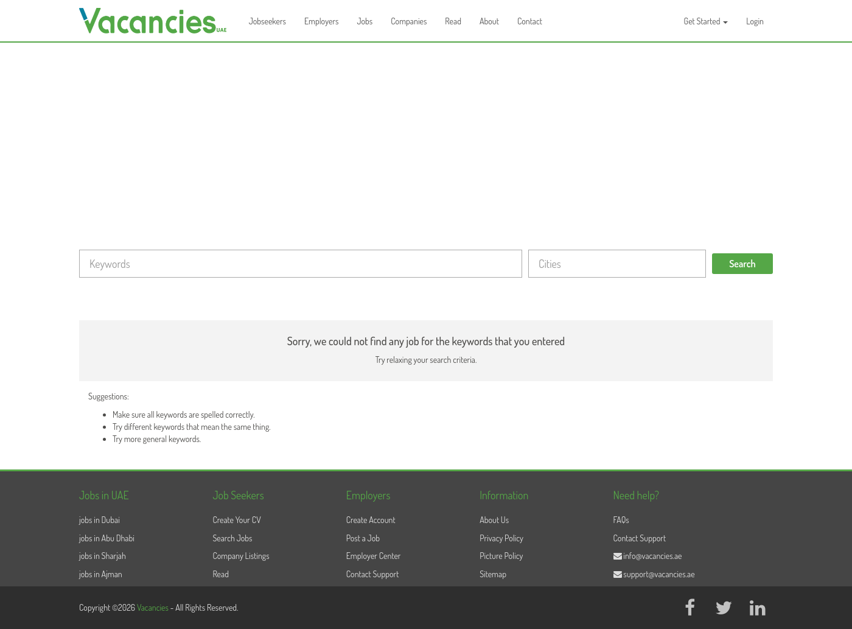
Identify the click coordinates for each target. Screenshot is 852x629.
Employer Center (373, 555)
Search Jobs (232, 538)
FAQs (621, 520)
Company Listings (240, 555)
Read (453, 21)
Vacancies (153, 607)
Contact (529, 21)
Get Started (706, 21)
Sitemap (493, 574)
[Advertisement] (426, 134)
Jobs (364, 21)
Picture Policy (501, 555)
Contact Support (372, 574)
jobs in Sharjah (102, 555)
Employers (321, 21)
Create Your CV (236, 520)
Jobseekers (267, 21)
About (489, 21)
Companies (409, 21)
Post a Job (363, 538)
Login (755, 21)
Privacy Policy (501, 538)
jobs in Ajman (100, 574)
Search (742, 264)
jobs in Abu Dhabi (106, 538)
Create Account (371, 520)
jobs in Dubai (99, 520)
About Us (494, 520)
